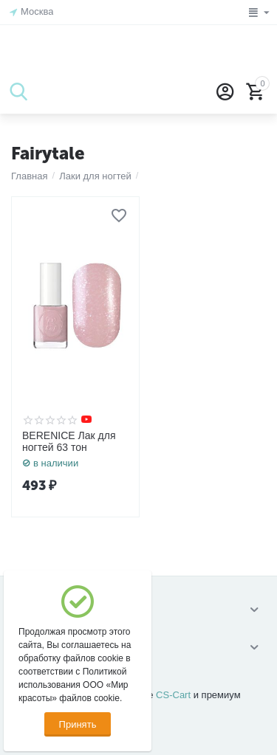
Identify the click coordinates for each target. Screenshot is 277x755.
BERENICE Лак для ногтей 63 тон (68, 442)
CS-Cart (173, 694)
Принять (78, 724)
